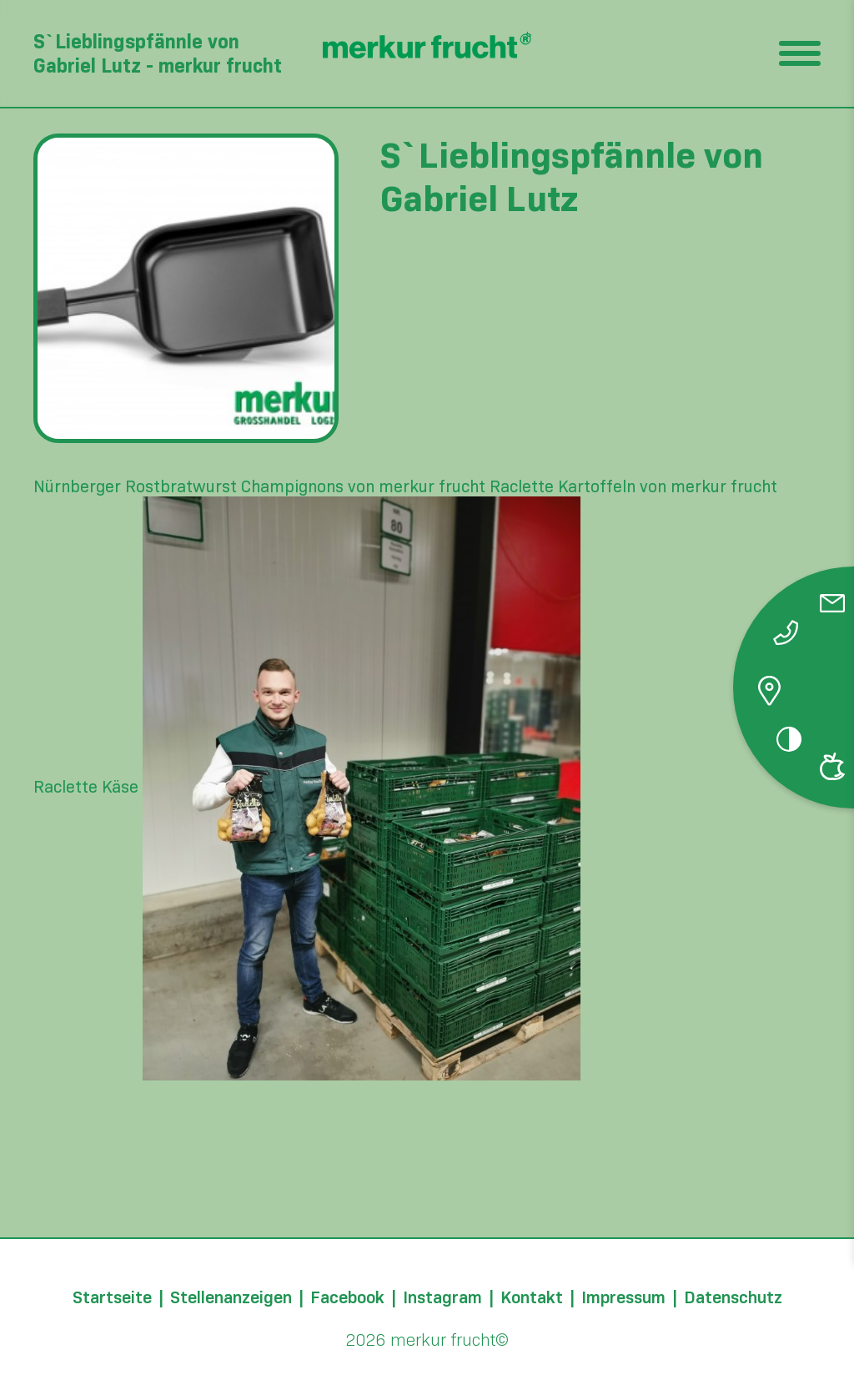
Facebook (347, 1297)
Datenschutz (733, 1297)
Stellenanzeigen (231, 1297)
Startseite (112, 1297)
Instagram (442, 1297)
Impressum (623, 1297)
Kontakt (531, 1297)
